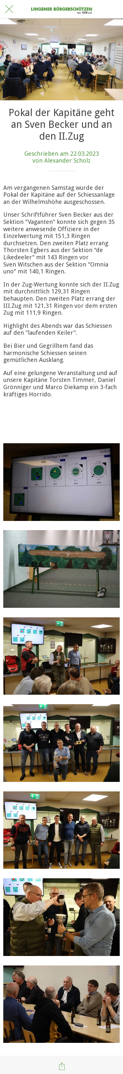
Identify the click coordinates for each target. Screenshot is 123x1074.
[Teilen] (62, 1066)
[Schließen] (9, 9)
